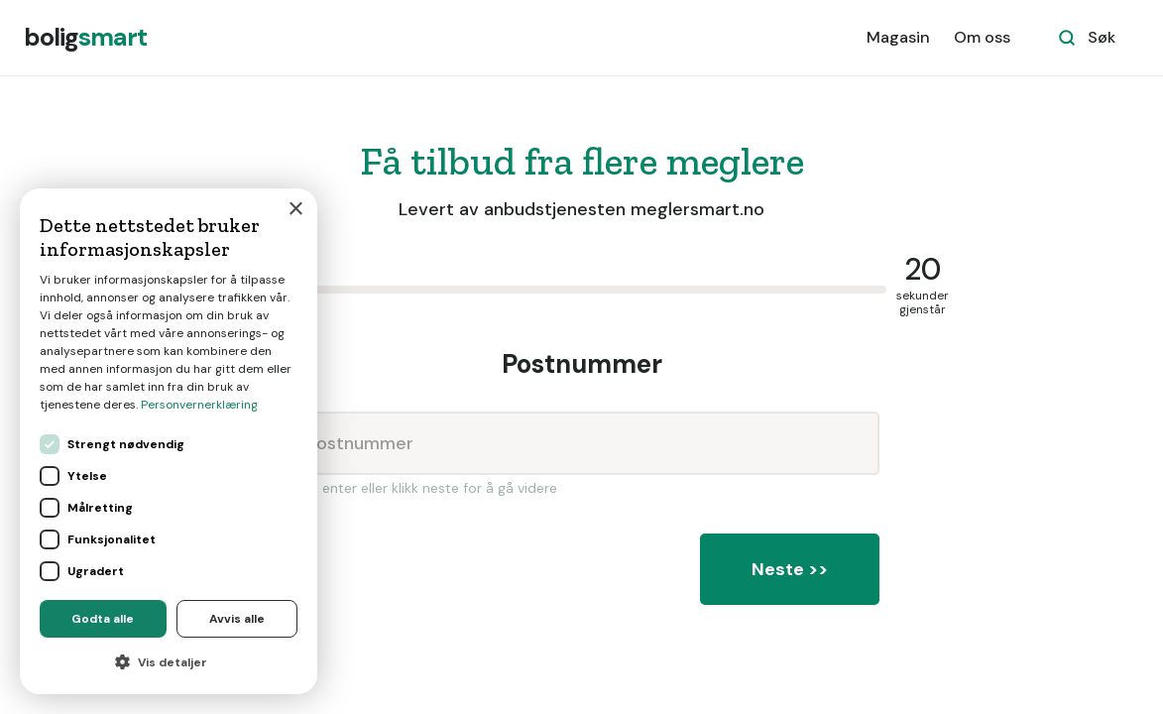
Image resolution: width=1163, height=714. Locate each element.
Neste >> (790, 569)
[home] (85, 38)
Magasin (898, 37)
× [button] (295, 209)
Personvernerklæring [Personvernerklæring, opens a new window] (199, 405)
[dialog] (168, 441)
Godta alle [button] (102, 619)
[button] (168, 662)
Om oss (982, 37)
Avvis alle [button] (237, 619)
